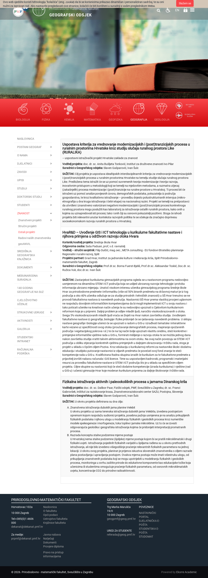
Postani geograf (29, 147)
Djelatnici (24, 163)
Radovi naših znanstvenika (34, 238)
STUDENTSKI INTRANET (25, 339)
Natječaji (48, 538)
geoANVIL (24, 243)
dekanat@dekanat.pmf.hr (27, 526)
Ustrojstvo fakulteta (55, 518)
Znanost (23, 213)
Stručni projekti (27, 226)
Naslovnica (25, 138)
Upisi (20, 180)
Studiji (22, 188)
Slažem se (185, 3)
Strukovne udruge (30, 312)
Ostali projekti (26, 232)
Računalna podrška (25, 351)
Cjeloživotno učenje (27, 302)
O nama (22, 155)
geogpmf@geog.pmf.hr (121, 518)
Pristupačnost (167, 10)
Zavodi (22, 171)
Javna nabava (52, 534)
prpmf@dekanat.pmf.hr (25, 538)
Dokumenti (25, 267)
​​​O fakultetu (50, 510)
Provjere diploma (53, 546)
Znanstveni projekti (29, 220)
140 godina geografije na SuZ (30, 289)
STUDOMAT (146, 536)
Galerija (23, 329)
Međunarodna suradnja (27, 277)
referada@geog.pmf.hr (121, 534)
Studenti (23, 205)
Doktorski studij (29, 196)
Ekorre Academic (186, 572)
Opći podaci (50, 514)
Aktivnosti (25, 320)
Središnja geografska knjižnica (26, 255)
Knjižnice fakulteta (54, 522)
